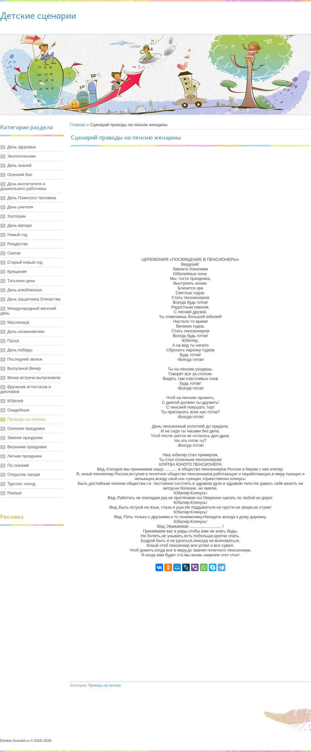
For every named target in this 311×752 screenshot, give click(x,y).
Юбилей (15, 400)
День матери (19, 225)
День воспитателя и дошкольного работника (23, 186)
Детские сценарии (38, 15)
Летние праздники (24, 456)
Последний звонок (25, 359)
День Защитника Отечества (33, 299)
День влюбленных (24, 290)
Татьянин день (21, 280)
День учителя (20, 207)
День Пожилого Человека (31, 197)
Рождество (17, 243)
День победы (19, 350)
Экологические (21, 156)
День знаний (19, 165)
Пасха (13, 340)
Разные (14, 493)
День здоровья (21, 147)
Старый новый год (24, 262)
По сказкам (18, 465)
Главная (77, 124)
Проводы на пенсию (26, 419)
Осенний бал (19, 174)
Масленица (18, 322)
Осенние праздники (26, 428)
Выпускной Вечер (24, 368)
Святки (14, 253)
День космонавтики (25, 331)
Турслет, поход (21, 483)
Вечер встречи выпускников (33, 377)
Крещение (17, 271)
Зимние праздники (25, 437)
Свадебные (18, 410)
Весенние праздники (27, 446)
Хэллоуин (16, 216)
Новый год (17, 234)
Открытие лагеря (23, 474)
